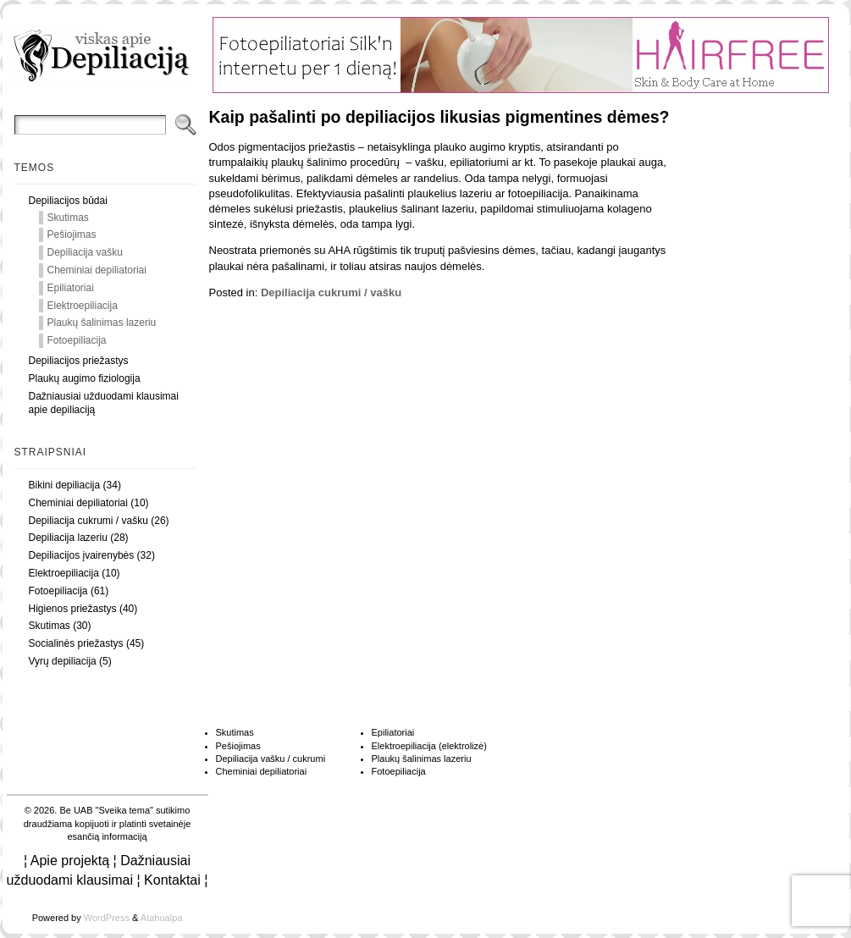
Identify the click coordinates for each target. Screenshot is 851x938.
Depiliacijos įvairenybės (82, 555)
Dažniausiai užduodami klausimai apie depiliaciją (104, 403)
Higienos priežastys (73, 609)
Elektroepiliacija (82, 306)
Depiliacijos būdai (68, 201)
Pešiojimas (72, 234)
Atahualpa (162, 918)
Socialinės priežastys (76, 643)
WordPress (107, 918)
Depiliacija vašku (85, 252)
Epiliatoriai (70, 288)
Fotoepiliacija (77, 340)
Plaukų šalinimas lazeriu (102, 322)
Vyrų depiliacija (63, 661)
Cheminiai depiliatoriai (96, 270)
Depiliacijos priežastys (79, 361)
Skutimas (68, 217)
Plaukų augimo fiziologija (85, 378)
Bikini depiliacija (65, 485)
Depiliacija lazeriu (68, 537)
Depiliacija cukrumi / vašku (88, 521)
